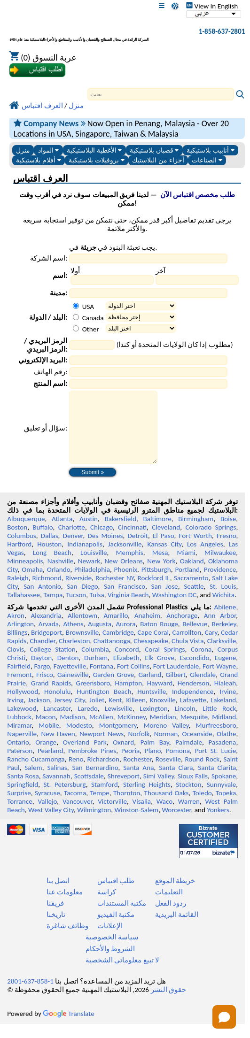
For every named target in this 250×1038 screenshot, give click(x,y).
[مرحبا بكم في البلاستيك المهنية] (78, 34)
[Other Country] (76, 328)
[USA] (76, 306)
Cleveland (166, 541)
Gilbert (176, 688)
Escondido (194, 672)
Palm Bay (155, 756)
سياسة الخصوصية (112, 951)
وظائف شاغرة (67, 940)
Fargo (42, 680)
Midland (224, 731)
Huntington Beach (104, 705)
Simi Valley (158, 790)
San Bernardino (95, 781)
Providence (220, 583)
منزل (23, 150)
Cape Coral (153, 646)
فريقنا (55, 917)
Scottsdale (89, 790)
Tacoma (75, 807)
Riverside (78, 592)
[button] (224, 1017)
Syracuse (47, 807)
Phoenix (125, 583)
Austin (88, 533)
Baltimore (157, 533)
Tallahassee (23, 609)
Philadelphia (92, 583)
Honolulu (57, 705)
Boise (228, 533)
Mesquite (194, 731)
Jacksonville (125, 558)
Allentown (82, 629)
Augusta (99, 638)
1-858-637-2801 (222, 31)
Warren (189, 815)
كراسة (106, 906)
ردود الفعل (170, 917)
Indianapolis (84, 558)
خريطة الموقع (175, 895)
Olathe (226, 748)
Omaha (32, 583)
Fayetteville (70, 680)
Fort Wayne (219, 680)
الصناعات (207, 160)
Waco (164, 815)
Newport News (101, 748)
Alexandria (46, 629)
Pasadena (222, 756)
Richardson (103, 773)
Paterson (19, 765)
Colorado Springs (210, 541)
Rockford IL (153, 592)
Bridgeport (46, 646)
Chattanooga (112, 655)
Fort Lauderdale (176, 680)
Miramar (19, 739)
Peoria (130, 765)
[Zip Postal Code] (92, 345)
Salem (33, 781)
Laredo (88, 722)
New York (161, 575)
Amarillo (115, 629)
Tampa (52, 609)
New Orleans (124, 575)
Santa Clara (176, 781)
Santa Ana (138, 781)
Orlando (58, 583)
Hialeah (225, 697)
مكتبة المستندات (121, 917)
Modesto (79, 739)
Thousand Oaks (166, 807)
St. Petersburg (64, 798)
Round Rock (202, 773)
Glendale (203, 688)
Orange (45, 756)
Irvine (227, 705)
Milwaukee (220, 566)
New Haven (58, 748)
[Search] (160, 94)
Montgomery (118, 739)
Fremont (19, 688)
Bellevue (194, 638)
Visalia (142, 815)
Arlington (20, 638)
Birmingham (195, 533)
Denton (68, 672)
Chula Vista (187, 655)
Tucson (76, 609)
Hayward (159, 697)
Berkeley (224, 638)
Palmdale (188, 756)
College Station (52, 663)
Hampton (128, 697)
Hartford (19, 558)
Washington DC (174, 609)
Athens (73, 638)
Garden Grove (113, 688)
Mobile (49, 739)
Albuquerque (26, 533)
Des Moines (105, 550)
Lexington (154, 722)
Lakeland (223, 714)
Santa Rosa (23, 790)
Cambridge (118, 646)
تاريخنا (56, 928)
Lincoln (185, 722)
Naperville (22, 748)
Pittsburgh (156, 583)
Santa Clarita (217, 781)
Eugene (225, 672)
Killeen (136, 714)
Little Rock (219, 722)
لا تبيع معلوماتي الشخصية (122, 974)
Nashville (60, 575)
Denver (73, 550)
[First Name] (112, 280)
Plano (153, 765)
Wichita (223, 609)
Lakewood (21, 722)
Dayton (41, 672)
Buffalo (42, 541)
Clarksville (221, 655)
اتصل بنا (58, 895)
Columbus (21, 550)
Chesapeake (150, 655)
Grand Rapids (51, 697)
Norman (166, 748)
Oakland (192, 575)
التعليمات (169, 906)
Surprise (19, 807)
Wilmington (94, 824)
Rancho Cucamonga (35, 773)
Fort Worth (195, 550)
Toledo (202, 807)
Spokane (223, 790)
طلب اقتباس (115, 895)
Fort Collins (133, 680)
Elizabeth (126, 672)
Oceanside (197, 748)
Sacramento (191, 592)
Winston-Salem (136, 824)
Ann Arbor (220, 629)
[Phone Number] (148, 372)
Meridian (163, 731)
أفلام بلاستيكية (38, 160)
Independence (192, 705)
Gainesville (72, 688)
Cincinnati (132, 541)
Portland (187, 583)
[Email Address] (148, 360)
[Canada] (76, 317)
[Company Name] (148, 258)
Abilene (225, 621)
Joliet (96, 714)
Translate (68, 1027)
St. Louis (223, 600)
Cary (211, 646)
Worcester (176, 824)
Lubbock (19, 731)
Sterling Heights (147, 798)
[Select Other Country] (141, 328)
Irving (15, 714)
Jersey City (69, 714)
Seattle (193, 600)
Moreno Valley (166, 739)
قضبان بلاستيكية (154, 150)
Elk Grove (159, 672)
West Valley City (51, 824)
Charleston (74, 655)
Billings (17, 646)
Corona (201, 663)
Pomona (178, 765)
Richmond (47, 592)
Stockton (188, 798)
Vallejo (47, 815)
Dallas (49, 550)
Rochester (137, 773)
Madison (72, 731)
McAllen (101, 731)
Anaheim (147, 629)
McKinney (131, 731)
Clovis (15, 663)
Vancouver (77, 815)
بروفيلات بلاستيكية (97, 160)
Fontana (101, 680)
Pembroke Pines (92, 765)
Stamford (104, 798)
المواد (48, 150)
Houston (49, 558)
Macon (46, 731)
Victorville (112, 815)
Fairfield (19, 680)
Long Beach (52, 566)
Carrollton (187, 646)
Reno (76, 773)
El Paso (163, 550)
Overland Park (85, 756)
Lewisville (119, 722)
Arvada (49, 638)
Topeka (226, 807)
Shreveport (124, 790)
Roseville (168, 773)
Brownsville (82, 646)
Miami (186, 566)
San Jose (164, 600)
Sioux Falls (193, 790)
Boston (17, 541)
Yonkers (218, 824)
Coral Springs (165, 663)
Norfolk (139, 748)
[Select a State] (141, 305)
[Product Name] (148, 384)
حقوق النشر (168, 1004)
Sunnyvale (221, 798)
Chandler (42, 655)
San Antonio (42, 600)
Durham (96, 672)
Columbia (95, 663)
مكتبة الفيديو (115, 928)
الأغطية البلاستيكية (94, 150)
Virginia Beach (128, 609)
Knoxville (163, 714)
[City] (148, 293)
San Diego (82, 600)
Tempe (99, 807)
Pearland (50, 765)
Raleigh (17, 592)
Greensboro (93, 697)
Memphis (129, 566)
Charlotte (71, 541)
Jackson (39, 714)
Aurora (126, 638)
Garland (150, 688)
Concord (127, 663)
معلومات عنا (65, 906)
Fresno (226, 550)
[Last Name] (197, 280)
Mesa (160, 566)
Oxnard (123, 756)
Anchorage (181, 629)
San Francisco (124, 600)
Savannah (56, 790)
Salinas (57, 781)
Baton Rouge (159, 638)
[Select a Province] (141, 317)
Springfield (22, 798)
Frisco (44, 688)
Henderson (194, 697)
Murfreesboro (216, 739)
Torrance (19, 815)
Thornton (126, 807)
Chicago (101, 541)
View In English (212, 6)
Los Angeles (205, 558)
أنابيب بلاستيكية (210, 150)
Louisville (93, 566)
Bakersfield (120, 533)
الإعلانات (110, 940)
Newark (89, 575)
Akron (15, 629)
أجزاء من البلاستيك (158, 160)
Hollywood (22, 705)
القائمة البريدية (176, 928)
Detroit (137, 550)
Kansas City (165, 558)
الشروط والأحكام (110, 963)
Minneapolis (25, 575)
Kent (115, 714)
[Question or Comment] (113, 434)
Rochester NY (114, 592)
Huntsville (151, 705)
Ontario (18, 756)
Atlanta (62, 533)
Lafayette (193, 714)
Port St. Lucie (215, 765)
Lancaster (57, 722)
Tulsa (97, 609)
